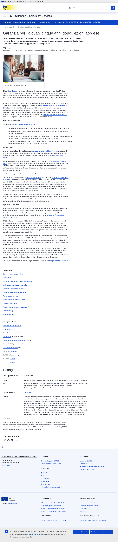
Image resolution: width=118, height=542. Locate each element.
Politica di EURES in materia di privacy (92, 466)
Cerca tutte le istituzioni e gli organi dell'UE (94, 520)
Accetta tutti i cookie (80, 532)
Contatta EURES (85, 22)
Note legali (83, 508)
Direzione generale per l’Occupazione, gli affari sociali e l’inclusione (65, 380)
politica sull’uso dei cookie (34, 534)
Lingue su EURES (86, 461)
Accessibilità (5, 465)
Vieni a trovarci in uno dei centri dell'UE (53, 511)
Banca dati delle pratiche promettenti (15, 292)
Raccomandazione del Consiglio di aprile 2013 (18, 281)
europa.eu (13, 503)
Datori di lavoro (45, 22)
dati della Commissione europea (25, 124)
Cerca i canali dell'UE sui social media (53, 520)
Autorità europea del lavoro (33, 380)
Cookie (82, 511)
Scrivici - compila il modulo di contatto (53, 508)
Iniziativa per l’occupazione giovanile (55, 114)
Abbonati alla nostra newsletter (51, 487)
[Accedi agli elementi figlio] (37, 22)
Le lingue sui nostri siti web (89, 503)
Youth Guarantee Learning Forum (14, 300)
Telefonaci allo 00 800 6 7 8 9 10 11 (52, 503)
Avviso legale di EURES (88, 469)
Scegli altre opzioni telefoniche (51, 505)
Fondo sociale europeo (10, 296)
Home (4, 27)
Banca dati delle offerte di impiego (14, 340)
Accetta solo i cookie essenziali (101, 532)
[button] (4, 440)
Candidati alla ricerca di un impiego (24, 22)
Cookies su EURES (86, 464)
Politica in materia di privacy (89, 505)
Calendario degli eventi (10, 347)
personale (11, 333)
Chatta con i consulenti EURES (51, 464)
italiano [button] (72, 8)
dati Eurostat (13, 91)
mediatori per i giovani (33, 177)
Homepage (7, 22)
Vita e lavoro (58, 22)
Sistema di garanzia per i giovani (13, 274)
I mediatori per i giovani (10, 303)
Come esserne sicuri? (35, 1)
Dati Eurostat (7, 277)
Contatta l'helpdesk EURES (50, 461)
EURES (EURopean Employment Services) (19, 456)
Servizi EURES (71, 22)
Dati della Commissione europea (13, 288)
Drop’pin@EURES (9, 329)
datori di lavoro (21, 344)
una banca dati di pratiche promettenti (45, 151)
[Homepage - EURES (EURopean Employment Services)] (12, 7)
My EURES (96, 22)
